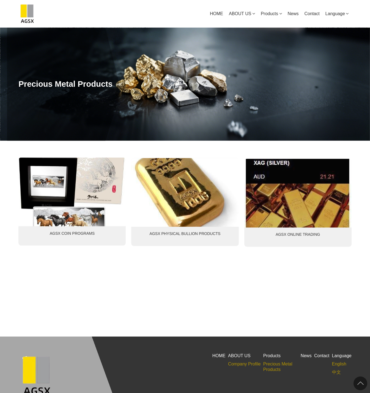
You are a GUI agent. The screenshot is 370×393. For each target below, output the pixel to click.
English (339, 364)
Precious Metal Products (277, 367)
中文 (336, 372)
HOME (216, 13)
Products (269, 13)
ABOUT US (240, 13)
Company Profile (244, 364)
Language (335, 13)
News (293, 13)
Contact (311, 13)
